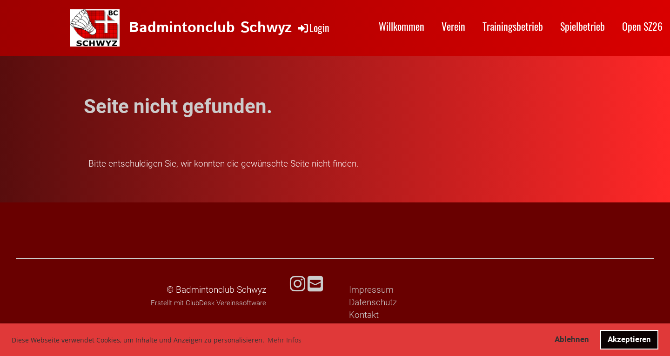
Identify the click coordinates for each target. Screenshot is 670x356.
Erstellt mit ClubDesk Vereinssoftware (208, 303)
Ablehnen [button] (572, 339)
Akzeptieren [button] (629, 339)
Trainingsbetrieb (512, 26)
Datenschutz (373, 302)
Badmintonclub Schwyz (210, 28)
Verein (453, 26)
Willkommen (401, 26)
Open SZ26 (642, 26)
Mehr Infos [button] (285, 340)
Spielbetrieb (582, 26)
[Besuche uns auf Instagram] (297, 284)
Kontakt (364, 314)
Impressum (371, 289)
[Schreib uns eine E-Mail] (315, 284)
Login (312, 27)
